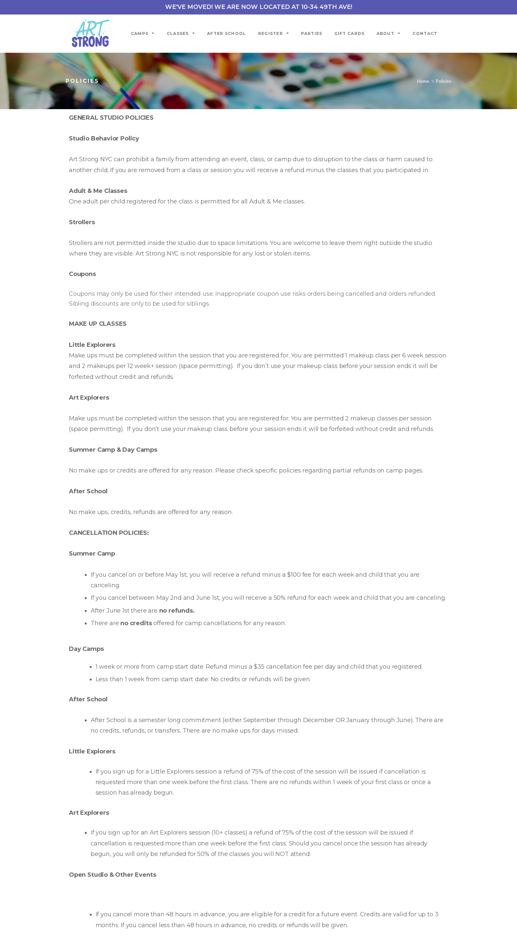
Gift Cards (349, 33)
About (389, 33)
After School (226, 33)
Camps (143, 33)
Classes (181, 33)
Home (423, 81)
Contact (424, 33)
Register (273, 33)
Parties (311, 33)
